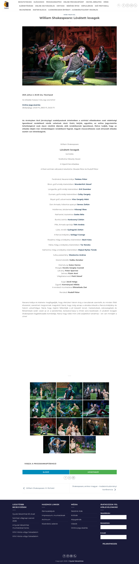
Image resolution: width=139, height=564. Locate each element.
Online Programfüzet (73, 2)
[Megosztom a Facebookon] (65, 478)
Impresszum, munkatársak (53, 515)
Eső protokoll (102, 6)
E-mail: (103, 533)
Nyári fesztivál (69, 14)
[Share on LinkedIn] (73, 478)
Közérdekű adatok (50, 524)
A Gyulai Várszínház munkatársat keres (20, 526)
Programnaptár (53, 2)
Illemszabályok (48, 511)
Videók (74, 524)
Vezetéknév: (105, 513)
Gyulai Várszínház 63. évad (23, 514)
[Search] (119, 5)
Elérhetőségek (26, 6)
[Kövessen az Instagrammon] (127, 5)
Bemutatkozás (25, 2)
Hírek (105, 2)
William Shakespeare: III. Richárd (38, 488)
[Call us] (135, 5)
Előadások (39, 2)
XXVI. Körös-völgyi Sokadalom (25, 532)
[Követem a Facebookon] (123, 5)
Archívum (46, 519)
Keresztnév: (105, 523)
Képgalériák (87, 6)
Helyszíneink (25, 10)
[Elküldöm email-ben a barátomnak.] (69, 478)
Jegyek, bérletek (94, 2)
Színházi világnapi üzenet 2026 (23, 519)
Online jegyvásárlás (45, 6)
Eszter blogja (39, 10)
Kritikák (61, 6)
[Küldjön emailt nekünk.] (131, 5)
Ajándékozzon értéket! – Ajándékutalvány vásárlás (73, 10)
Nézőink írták (73, 6)
